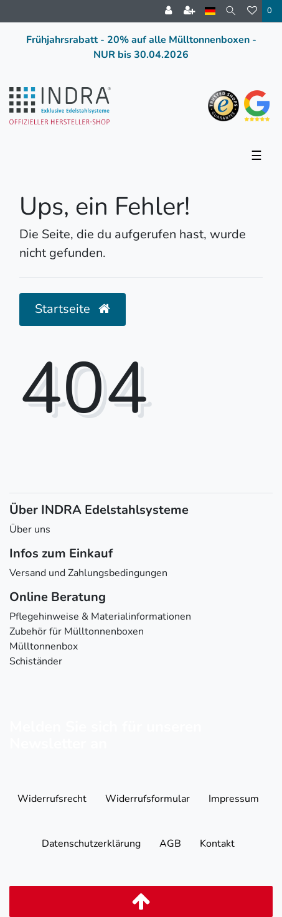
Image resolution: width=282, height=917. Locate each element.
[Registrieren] (189, 11)
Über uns (29, 529)
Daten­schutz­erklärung (91, 843)
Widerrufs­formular (147, 799)
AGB (170, 843)
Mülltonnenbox (43, 646)
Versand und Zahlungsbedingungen (88, 573)
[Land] (210, 11)
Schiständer (35, 661)
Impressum (234, 799)
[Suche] (231, 11)
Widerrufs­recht (52, 799)
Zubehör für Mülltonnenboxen (76, 631)
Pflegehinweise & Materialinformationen (100, 616)
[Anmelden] (168, 11)
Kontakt (217, 843)
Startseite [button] (72, 308)
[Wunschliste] (252, 11)
